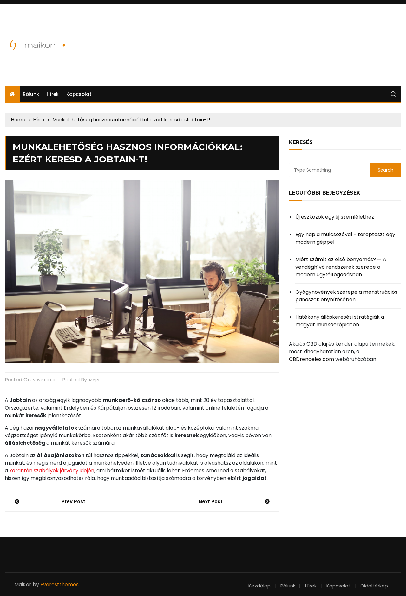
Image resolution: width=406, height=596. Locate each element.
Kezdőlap (259, 585)
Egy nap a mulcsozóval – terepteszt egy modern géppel (345, 238)
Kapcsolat (79, 94)
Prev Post (73, 501)
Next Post (211, 501)
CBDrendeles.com (311, 359)
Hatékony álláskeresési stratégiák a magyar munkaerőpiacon (339, 320)
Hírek (53, 94)
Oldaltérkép (374, 585)
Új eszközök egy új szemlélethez (334, 217)
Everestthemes (59, 584)
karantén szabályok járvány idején (51, 470)
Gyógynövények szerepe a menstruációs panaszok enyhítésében (346, 295)
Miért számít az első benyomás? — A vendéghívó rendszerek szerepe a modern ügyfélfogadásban (340, 267)
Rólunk (31, 94)
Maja (94, 380)
